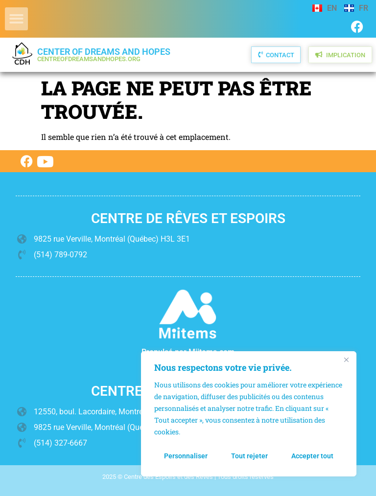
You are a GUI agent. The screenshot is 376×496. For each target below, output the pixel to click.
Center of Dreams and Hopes (103, 54)
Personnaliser (186, 456)
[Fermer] (346, 359)
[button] (16, 18)
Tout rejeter (249, 456)
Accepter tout (312, 456)
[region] (248, 413)
